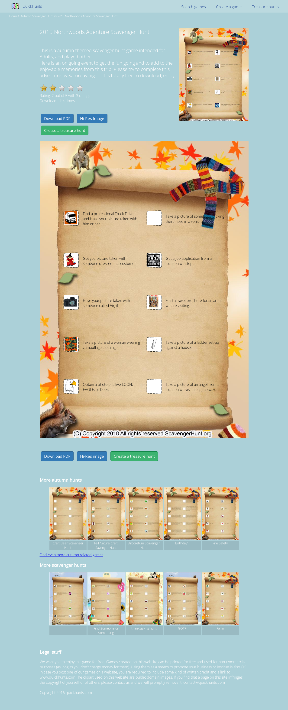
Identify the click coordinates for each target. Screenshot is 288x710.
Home (13, 16)
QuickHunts (32, 6)
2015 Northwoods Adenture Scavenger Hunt (87, 16)
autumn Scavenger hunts (37, 16)
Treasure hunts (265, 6)
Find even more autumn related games (71, 554)
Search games (193, 6)
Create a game (229, 6)
